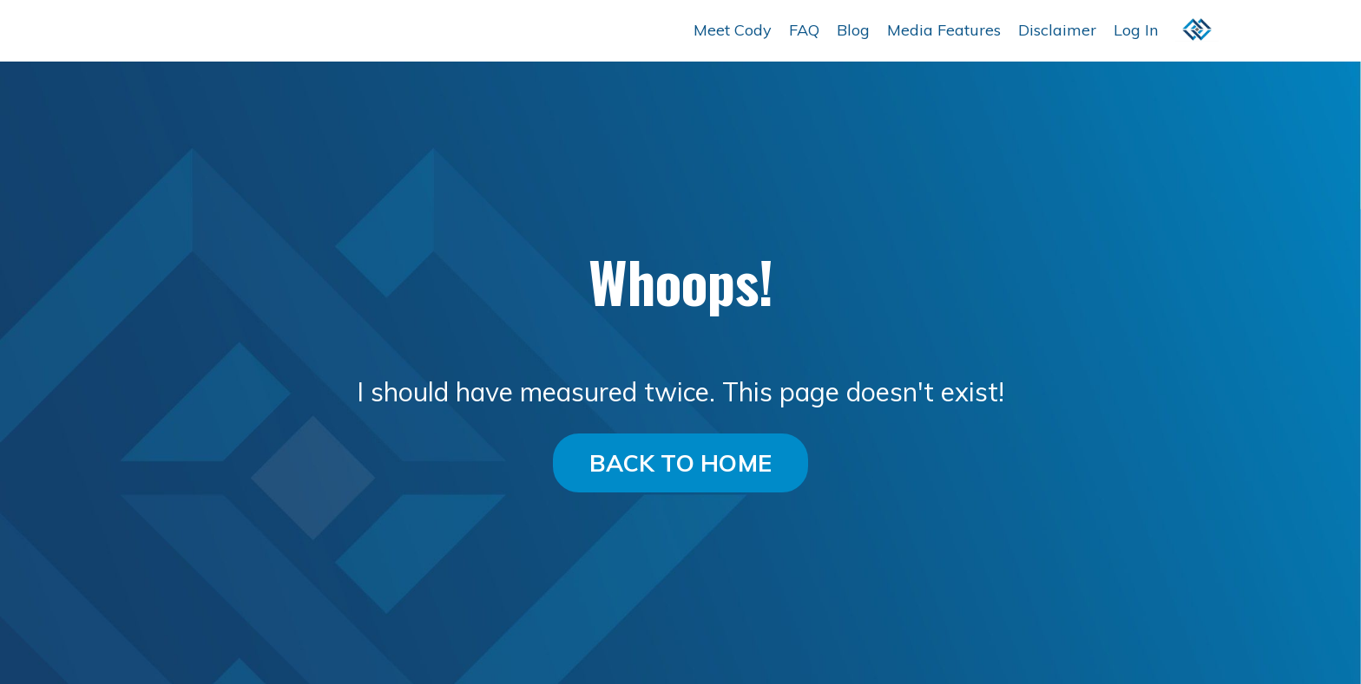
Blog (853, 30)
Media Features (944, 30)
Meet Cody (733, 30)
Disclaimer (1057, 30)
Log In (1136, 30)
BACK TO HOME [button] (680, 463)
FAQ (804, 30)
